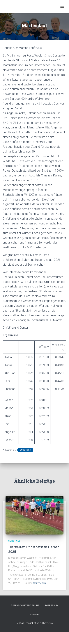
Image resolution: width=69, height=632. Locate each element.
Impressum (51, 605)
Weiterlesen (39, 583)
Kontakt (34, 614)
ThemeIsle (48, 623)
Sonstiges (25, 450)
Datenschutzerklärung (25, 605)
